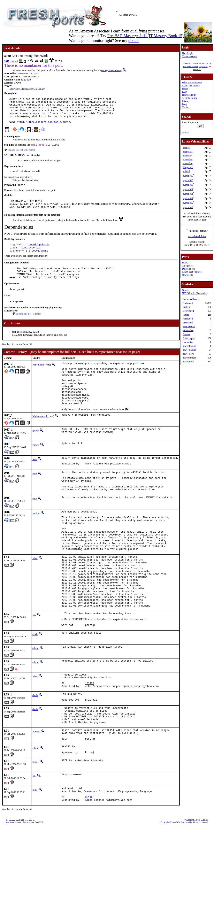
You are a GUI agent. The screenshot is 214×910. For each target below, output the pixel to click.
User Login (187, 53)
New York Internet (190, 66)
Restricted (188, 322)
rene (34, 482)
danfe (35, 750)
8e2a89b (26, 80)
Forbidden (188, 318)
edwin (35, 700)
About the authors (191, 85)
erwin (35, 686)
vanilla (35, 468)
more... (185, 132)
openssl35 (187, 159)
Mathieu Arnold (40, 439)
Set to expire (189, 338)
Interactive (188, 342)
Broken (186, 307)
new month (188, 361)
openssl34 (187, 155)
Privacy (186, 101)
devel (15, 61)
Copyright (165, 889)
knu (34, 839)
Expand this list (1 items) (28, 328)
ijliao (35, 853)
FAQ (184, 91)
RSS (206, 887)
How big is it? (189, 94)
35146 (89, 863)
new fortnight (189, 357)
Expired (186, 334)
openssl (186, 147)
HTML (192, 887)
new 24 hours (189, 346)
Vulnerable (188, 330)
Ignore (186, 314)
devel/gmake (40, 261)
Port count (188, 303)
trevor (35, 825)
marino (35, 542)
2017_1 (8, 61)
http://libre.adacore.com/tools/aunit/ (27, 89)
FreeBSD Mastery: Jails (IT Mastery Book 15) (145, 35)
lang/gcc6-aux (31, 258)
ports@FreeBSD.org (111, 70)
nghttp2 (186, 171)
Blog (184, 104)
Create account (189, 56)
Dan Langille (186, 889)
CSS (198, 887)
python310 (188, 175)
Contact (186, 107)
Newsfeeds (187, 274)
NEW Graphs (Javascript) (194, 293)
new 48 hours (189, 349)
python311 (188, 189)
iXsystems (203, 66)
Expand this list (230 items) (21, 156)
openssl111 (188, 151)
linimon (36, 791)
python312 (188, 202)
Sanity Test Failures (191, 271)
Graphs (185, 290)
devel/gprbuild (39, 254)
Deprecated (188, 310)
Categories (187, 265)
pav (34, 663)
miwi (35, 595)
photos (133, 40)
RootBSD (197, 69)
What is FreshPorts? (192, 82)
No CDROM (189, 326)
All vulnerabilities (197, 236)
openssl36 (187, 163)
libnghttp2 (188, 167)
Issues (185, 88)
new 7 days (188, 353)
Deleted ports (188, 268)
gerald (35, 454)
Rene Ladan (38, 379)
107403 (89, 737)
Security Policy (189, 98)
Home (185, 262)
